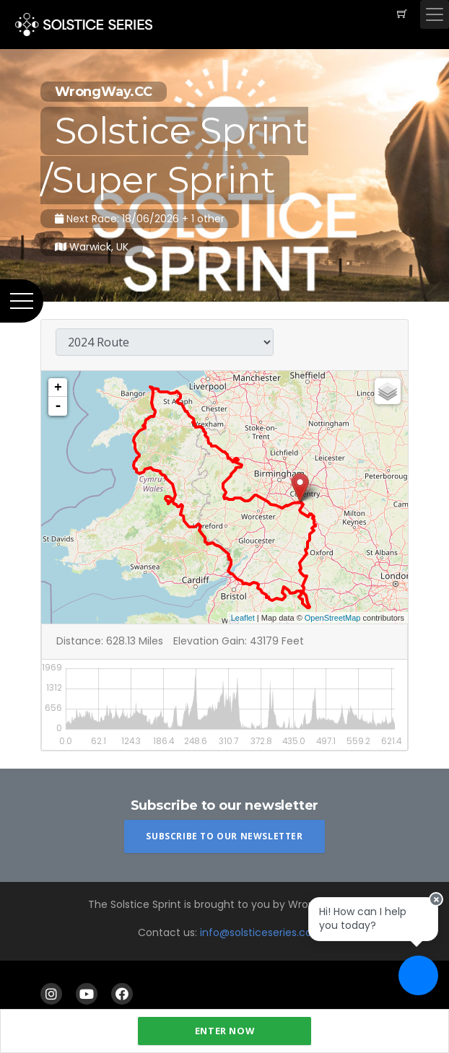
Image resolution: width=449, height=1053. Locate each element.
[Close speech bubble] (436, 899)
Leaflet (243, 617)
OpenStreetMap (333, 617)
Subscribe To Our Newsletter (224, 836)
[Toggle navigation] (434, 14)
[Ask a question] (418, 975)
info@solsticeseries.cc (256, 932)
